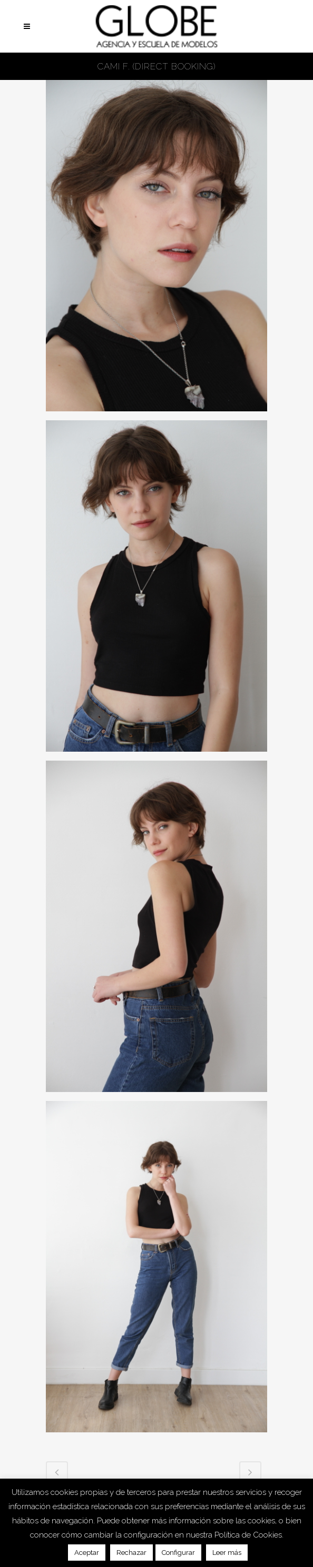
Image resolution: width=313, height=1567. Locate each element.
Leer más (226, 1552)
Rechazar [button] (131, 1552)
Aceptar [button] (86, 1552)
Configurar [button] (178, 1552)
